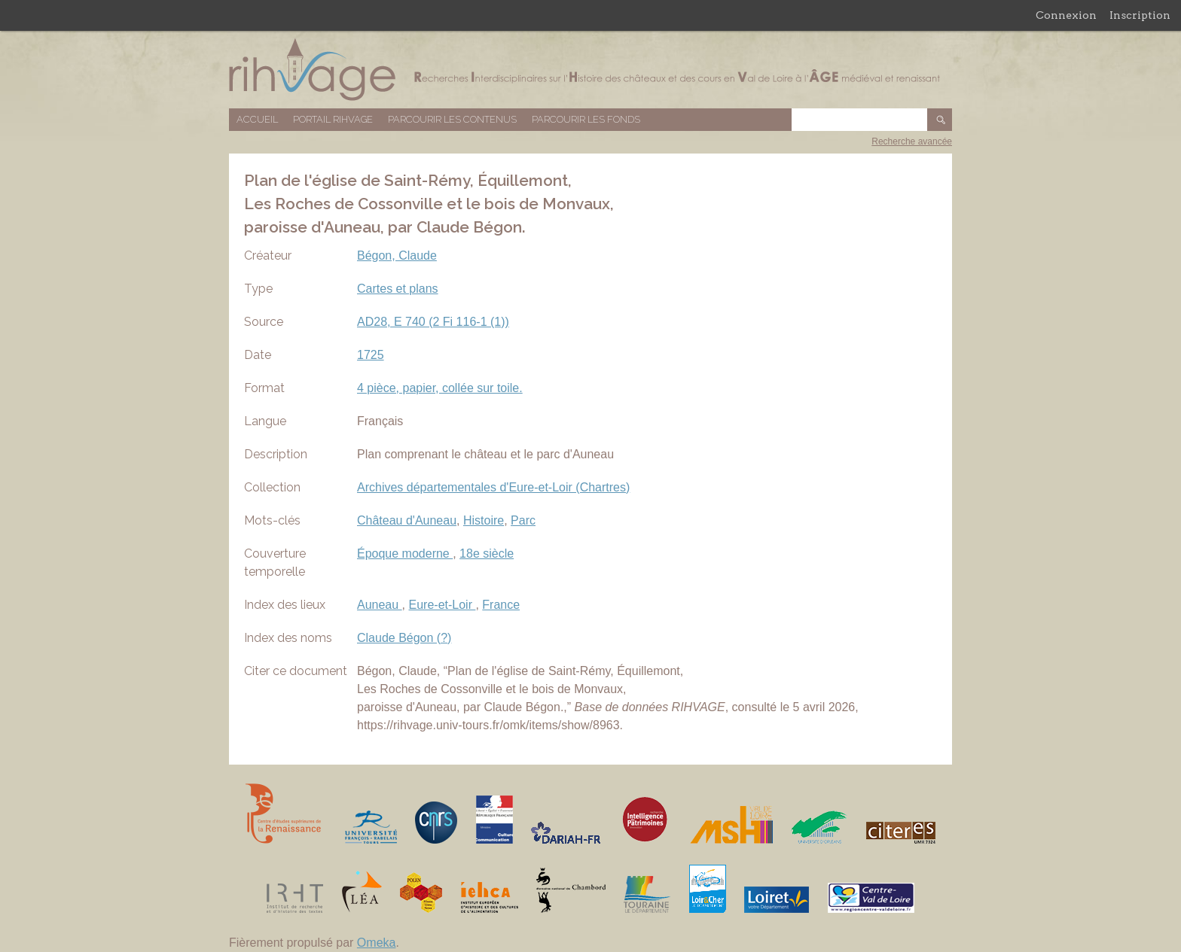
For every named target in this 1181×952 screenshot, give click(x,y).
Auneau (379, 604)
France (501, 604)
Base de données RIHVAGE (590, 69)
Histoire (483, 520)
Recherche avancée (911, 141)
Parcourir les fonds (586, 119)
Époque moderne (405, 553)
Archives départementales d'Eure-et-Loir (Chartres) (493, 487)
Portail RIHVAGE (333, 119)
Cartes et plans (397, 288)
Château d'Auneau (406, 520)
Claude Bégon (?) (404, 637)
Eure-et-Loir (442, 604)
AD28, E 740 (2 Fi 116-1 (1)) (433, 321)
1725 (370, 354)
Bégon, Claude (397, 255)
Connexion (1066, 15)
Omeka (376, 942)
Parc (523, 520)
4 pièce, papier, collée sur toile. (440, 388)
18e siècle (486, 553)
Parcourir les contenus (452, 119)
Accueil (257, 119)
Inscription (1139, 15)
